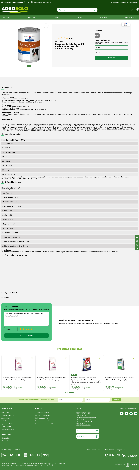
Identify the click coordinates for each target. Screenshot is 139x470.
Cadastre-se (133, 2)
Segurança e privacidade (43, 421)
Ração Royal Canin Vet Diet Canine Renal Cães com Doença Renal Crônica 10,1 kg (17, 379)
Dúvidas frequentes (7, 415)
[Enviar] (94, 10)
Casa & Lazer (31, 17)
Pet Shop (6, 17)
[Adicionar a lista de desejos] (46, 25)
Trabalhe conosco (7, 421)
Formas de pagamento (42, 415)
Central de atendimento (87, 431)
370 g (97, 36)
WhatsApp (87, 436)
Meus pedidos (5, 438)
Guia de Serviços (130, 17)
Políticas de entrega (41, 418)
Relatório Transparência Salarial (45, 424)
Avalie (71, 38)
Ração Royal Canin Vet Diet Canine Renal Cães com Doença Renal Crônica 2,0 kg (51, 379)
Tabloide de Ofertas (7, 429)
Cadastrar (116, 400)
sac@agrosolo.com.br (83, 425)
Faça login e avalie (26, 335)
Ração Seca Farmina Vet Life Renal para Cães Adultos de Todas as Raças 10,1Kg (119, 379)
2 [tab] (71, 392)
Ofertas (79, 17)
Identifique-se (121, 2)
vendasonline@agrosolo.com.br (86, 417)
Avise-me (111, 58)
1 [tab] (29, 66)
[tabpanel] (29, 45)
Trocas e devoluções (42, 412)
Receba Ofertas (6, 427)
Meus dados (5, 441)
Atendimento (5, 418)
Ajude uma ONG (6, 424)
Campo (56, 17)
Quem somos (5, 412)
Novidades (103, 17)
